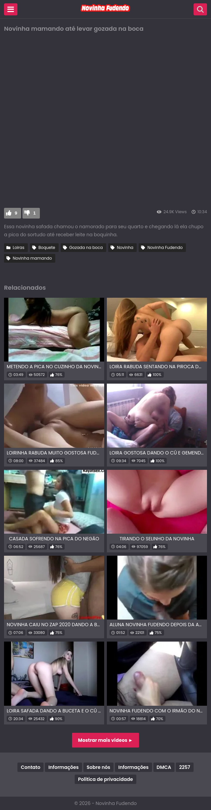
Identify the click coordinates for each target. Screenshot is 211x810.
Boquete (47, 247)
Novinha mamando (32, 258)
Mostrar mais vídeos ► (105, 740)
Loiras (18, 247)
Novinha (125, 247)
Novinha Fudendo (165, 247)
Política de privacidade (105, 779)
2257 (184, 767)
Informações (63, 767)
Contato (30, 767)
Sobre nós (98, 767)
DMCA (164, 767)
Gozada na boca (86, 247)
